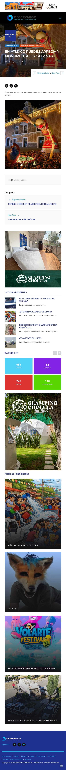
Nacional (24, 756)
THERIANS (12, 609)
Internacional (41, 756)
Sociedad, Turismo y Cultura (32, 46)
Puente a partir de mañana (21, 219)
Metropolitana (12, 46)
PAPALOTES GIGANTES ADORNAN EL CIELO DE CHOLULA (31, 668)
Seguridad (51, 756)
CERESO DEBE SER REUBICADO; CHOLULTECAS (32, 204)
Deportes (28, 759)
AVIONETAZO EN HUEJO (30, 338)
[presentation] (55, 353)
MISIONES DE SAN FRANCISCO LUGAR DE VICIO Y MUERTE (32, 721)
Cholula (16, 756)
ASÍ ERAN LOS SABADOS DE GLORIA (35, 312)
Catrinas (24, 180)
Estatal (32, 756)
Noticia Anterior (41, 73)
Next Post (58, 73)
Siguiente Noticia (17, 200)
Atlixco (17, 180)
